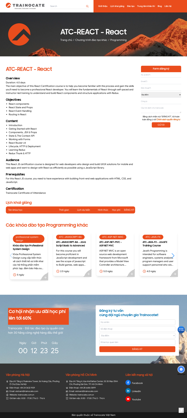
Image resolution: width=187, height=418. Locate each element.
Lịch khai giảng (117, 6)
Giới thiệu (103, 6)
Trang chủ (66, 40)
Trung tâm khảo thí (146, 6)
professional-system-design (27, 239)
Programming (118, 40)
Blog (160, 6)
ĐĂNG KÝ (137, 349)
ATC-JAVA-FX (153, 237)
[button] (174, 255)
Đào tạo (130, 6)
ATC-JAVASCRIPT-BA (70, 237)
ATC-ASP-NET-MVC (112, 237)
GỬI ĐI (161, 124)
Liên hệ (168, 6)
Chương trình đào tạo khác (91, 40)
